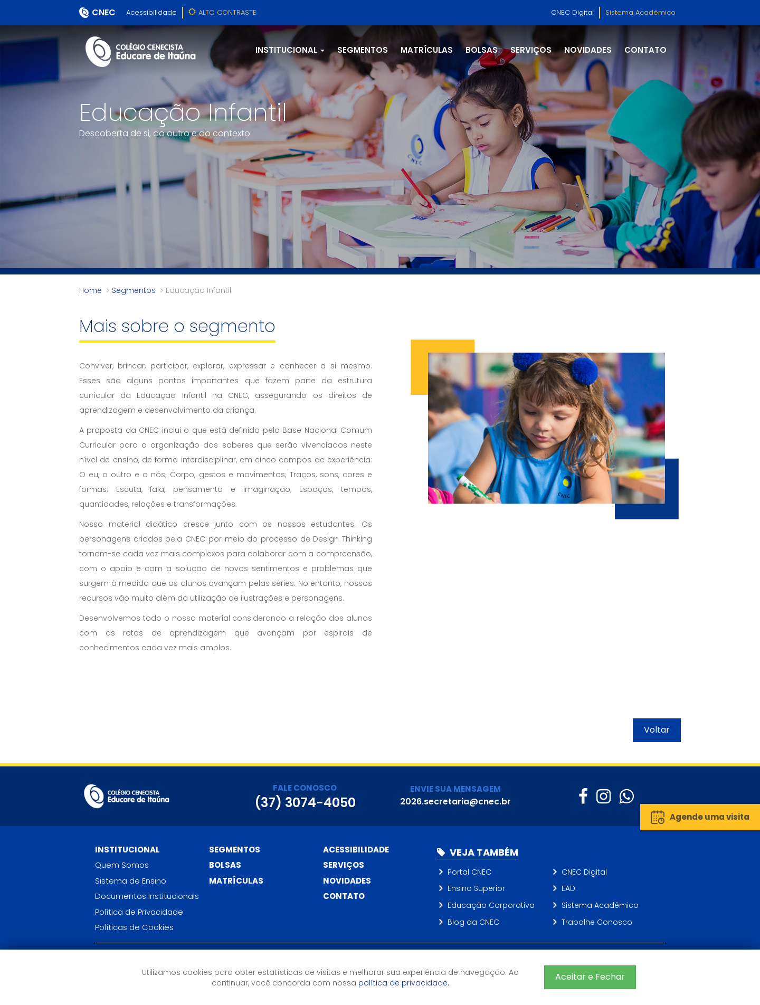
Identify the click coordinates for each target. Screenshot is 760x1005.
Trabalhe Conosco (597, 922)
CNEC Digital (572, 12)
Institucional (127, 849)
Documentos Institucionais (147, 896)
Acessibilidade (151, 12)
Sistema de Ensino (130, 880)
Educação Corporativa (491, 905)
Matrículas (427, 49)
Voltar (657, 730)
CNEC (104, 12)
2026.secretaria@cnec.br (455, 801)
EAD (568, 888)
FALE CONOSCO (305, 787)
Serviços (531, 49)
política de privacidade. (403, 983)
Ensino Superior (476, 888)
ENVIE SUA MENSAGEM (455, 788)
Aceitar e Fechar (590, 977)
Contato (645, 49)
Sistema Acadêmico (640, 12)
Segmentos (362, 49)
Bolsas (482, 49)
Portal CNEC (469, 872)
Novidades (588, 49)
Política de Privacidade (139, 911)
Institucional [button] (290, 49)
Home (90, 290)
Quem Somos (122, 864)
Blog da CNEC (473, 922)
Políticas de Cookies (134, 927)
